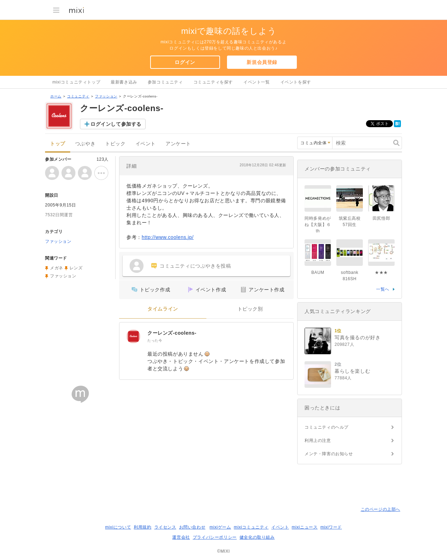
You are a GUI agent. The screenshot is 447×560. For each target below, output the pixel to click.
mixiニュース (304, 527)
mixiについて (118, 527)
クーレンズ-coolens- (172, 333)
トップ (57, 143)
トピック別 (250, 309)
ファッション (106, 96)
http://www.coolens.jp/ (168, 237)
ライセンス (165, 527)
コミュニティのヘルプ (327, 427)
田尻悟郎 (381, 218)
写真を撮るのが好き (357, 337)
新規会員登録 (262, 62)
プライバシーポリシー (215, 537)
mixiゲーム (220, 527)
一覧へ (382, 289)
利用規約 (142, 527)
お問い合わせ (192, 527)
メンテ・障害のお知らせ (329, 453)
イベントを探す (295, 82)
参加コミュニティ (165, 82)
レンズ (76, 268)
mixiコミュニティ (251, 527)
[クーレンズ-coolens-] (133, 336)
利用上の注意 (318, 440)
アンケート (178, 143)
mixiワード (331, 527)
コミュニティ (78, 96)
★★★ (381, 272)
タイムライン (162, 309)
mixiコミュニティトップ (76, 82)
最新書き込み (124, 82)
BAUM (317, 272)
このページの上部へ (380, 509)
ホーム (55, 96)
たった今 (154, 340)
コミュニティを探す (213, 82)
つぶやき (85, 143)
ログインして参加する (115, 124)
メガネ (56, 268)
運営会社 (181, 537)
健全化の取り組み (257, 537)
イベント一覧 (256, 82)
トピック (115, 143)
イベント (145, 143)
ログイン (185, 62)
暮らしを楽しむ (352, 371)
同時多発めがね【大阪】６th (318, 224)
